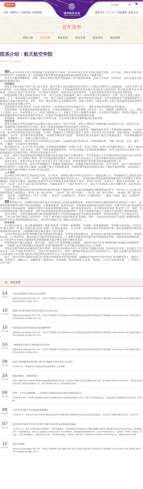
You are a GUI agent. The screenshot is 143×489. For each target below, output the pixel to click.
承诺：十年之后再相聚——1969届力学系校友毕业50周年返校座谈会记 (47, 393)
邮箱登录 (10, 5)
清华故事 (45, 37)
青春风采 (63, 37)
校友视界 (115, 37)
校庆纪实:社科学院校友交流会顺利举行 (32, 328)
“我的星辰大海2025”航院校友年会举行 (31, 345)
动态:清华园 (18, 444)
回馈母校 (37, 12)
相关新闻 (12, 282)
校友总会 (133, 12)
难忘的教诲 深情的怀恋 (25, 376)
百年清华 (111, 12)
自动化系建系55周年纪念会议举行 (29, 293)
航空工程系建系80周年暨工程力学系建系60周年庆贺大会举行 (43, 362)
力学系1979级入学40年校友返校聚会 (30, 410)
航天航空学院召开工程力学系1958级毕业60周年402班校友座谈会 (44, 424)
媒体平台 (100, 12)
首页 (6, 12)
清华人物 (28, 37)
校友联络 (26, 12)
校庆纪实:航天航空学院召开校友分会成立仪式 (35, 311)
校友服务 (122, 12)
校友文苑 (80, 37)
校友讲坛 (98, 37)
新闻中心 (15, 12)
